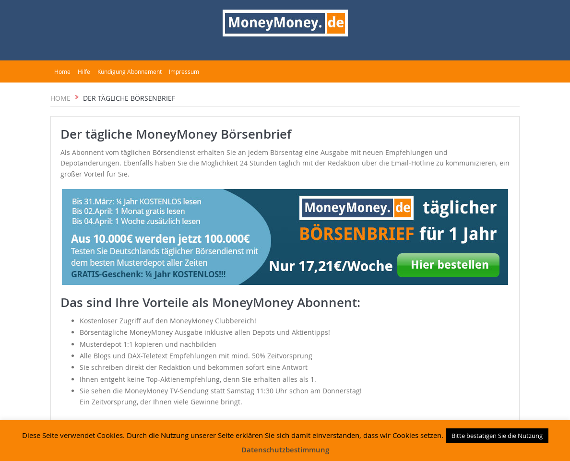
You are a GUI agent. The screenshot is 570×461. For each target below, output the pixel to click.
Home (62, 71)
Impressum (184, 71)
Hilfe (84, 71)
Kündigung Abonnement (129, 71)
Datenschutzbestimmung (285, 450)
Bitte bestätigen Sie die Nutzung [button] (497, 435)
